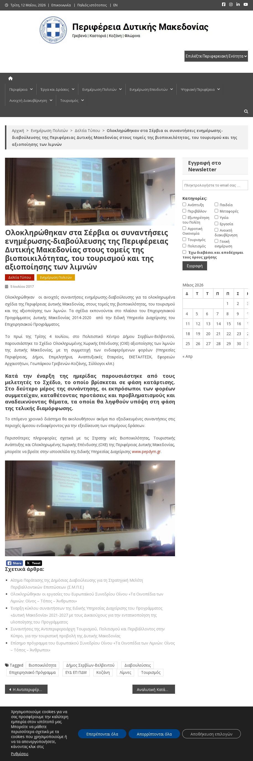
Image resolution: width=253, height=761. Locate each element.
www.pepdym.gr (146, 451)
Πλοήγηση (149, 755)
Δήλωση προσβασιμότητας (185, 755)
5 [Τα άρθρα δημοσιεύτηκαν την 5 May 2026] (197, 313)
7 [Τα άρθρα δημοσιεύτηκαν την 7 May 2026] (217, 313)
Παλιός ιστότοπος (92, 5)
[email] (215, 185)
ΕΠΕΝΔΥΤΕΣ (188, 729)
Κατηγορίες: (194, 198)
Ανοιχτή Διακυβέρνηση (28, 100)
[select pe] (216, 56)
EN (115, 5)
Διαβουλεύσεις (137, 665)
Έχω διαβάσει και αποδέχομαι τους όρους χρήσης (212, 255)
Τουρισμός (69, 100)
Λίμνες (125, 672)
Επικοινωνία (61, 5)
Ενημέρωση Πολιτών (99, 89)
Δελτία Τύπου (19, 277)
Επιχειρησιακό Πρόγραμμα (32, 672)
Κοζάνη (103, 672)
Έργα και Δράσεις (55, 89)
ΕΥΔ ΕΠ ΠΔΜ (76, 672)
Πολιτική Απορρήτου (231, 755)
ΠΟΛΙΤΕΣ (64, 729)
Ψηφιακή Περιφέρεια (198, 89)
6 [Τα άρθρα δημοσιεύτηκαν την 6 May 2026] (207, 313)
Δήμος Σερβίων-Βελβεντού (90, 665)
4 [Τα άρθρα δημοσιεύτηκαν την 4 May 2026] (187, 313)
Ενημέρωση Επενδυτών (149, 89)
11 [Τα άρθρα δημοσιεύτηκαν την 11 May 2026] (188, 323)
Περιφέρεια (18, 89)
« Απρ (187, 356)
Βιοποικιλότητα (42, 665)
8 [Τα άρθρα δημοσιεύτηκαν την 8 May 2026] (227, 313)
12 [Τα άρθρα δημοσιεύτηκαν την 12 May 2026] (198, 323)
